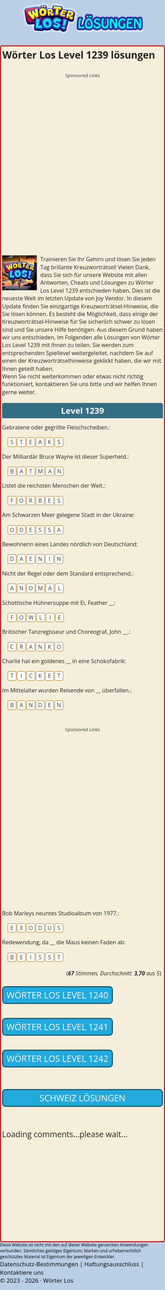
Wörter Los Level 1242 (57, 1058)
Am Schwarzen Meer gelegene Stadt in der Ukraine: (68, 515)
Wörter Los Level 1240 (57, 995)
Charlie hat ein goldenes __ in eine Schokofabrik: (64, 661)
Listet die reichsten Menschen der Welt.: (53, 485)
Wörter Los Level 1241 (57, 1027)
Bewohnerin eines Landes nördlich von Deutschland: (70, 544)
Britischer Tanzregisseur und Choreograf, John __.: (66, 632)
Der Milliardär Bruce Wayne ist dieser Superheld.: (65, 456)
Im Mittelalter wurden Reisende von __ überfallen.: (67, 690)
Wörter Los (58, 1280)
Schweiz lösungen (82, 1098)
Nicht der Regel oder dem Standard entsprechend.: (68, 573)
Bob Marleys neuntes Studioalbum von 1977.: (60, 913)
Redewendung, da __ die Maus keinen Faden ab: (63, 942)
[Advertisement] (82, 164)
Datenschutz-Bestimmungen (39, 1264)
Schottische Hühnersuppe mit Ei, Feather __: (58, 603)
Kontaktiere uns (21, 1272)
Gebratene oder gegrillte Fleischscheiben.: (56, 427)
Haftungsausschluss (111, 1264)
